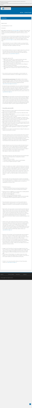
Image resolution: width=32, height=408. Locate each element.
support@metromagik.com (14, 53)
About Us (2, 274)
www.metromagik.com (16, 30)
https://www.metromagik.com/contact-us (10, 83)
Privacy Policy (18, 274)
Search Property (27, 12)
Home (21, 12)
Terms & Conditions (11, 274)
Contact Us (25, 274)
